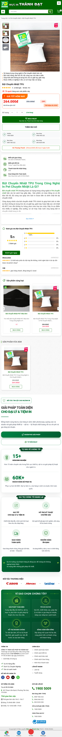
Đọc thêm (30, 219)
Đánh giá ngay (11, 253)
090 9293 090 (38, 702)
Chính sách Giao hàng (41, 659)
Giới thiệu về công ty (10, 659)
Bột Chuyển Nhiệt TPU (29, 18)
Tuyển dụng (38, 673)
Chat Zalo (18, 733)
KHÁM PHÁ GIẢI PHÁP (31, 434)
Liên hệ (36, 670)
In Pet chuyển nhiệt (15, 18)
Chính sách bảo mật (41, 656)
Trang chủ (4, 18)
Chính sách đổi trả (40, 653)
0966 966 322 (38, 699)
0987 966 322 (38, 697)
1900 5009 (37, 709)
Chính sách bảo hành (41, 650)
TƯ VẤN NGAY (31, 442)
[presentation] (4, 308)
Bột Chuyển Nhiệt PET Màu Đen (16, 314)
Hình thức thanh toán (41, 663)
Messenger (43, 733)
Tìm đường (6, 733)
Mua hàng (16, 330)
